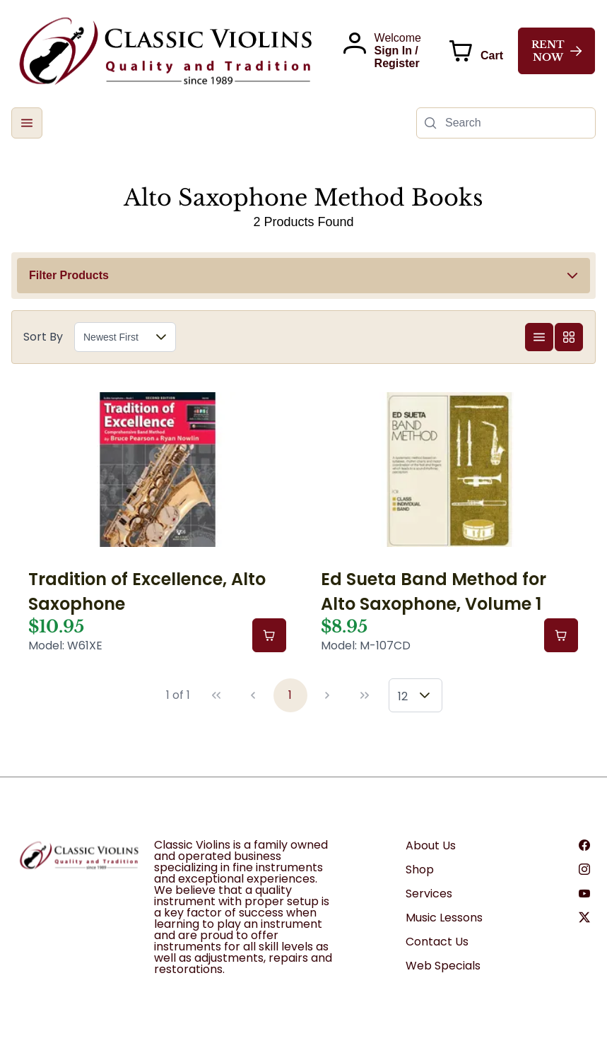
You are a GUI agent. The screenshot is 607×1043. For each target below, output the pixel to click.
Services (429, 893)
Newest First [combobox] (111, 337)
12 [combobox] (403, 696)
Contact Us (437, 941)
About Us (431, 845)
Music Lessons (444, 917)
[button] (26, 123)
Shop (420, 869)
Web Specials (443, 965)
